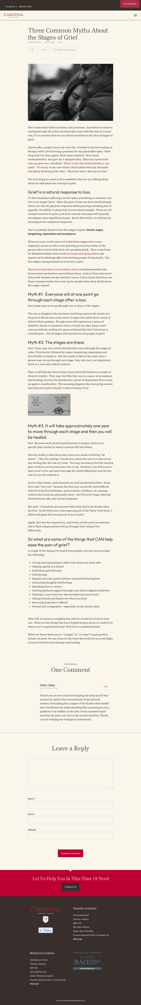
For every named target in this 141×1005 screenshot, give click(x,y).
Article (60, 42)
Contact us (10, 6)
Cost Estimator (130, 3)
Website (32, 829)
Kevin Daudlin (87, 931)
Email (31, 814)
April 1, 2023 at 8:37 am (49, 688)
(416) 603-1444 (25, 6)
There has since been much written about (53, 269)
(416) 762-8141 (83, 927)
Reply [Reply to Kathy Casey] (106, 686)
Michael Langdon (45, 975)
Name (32, 798)
